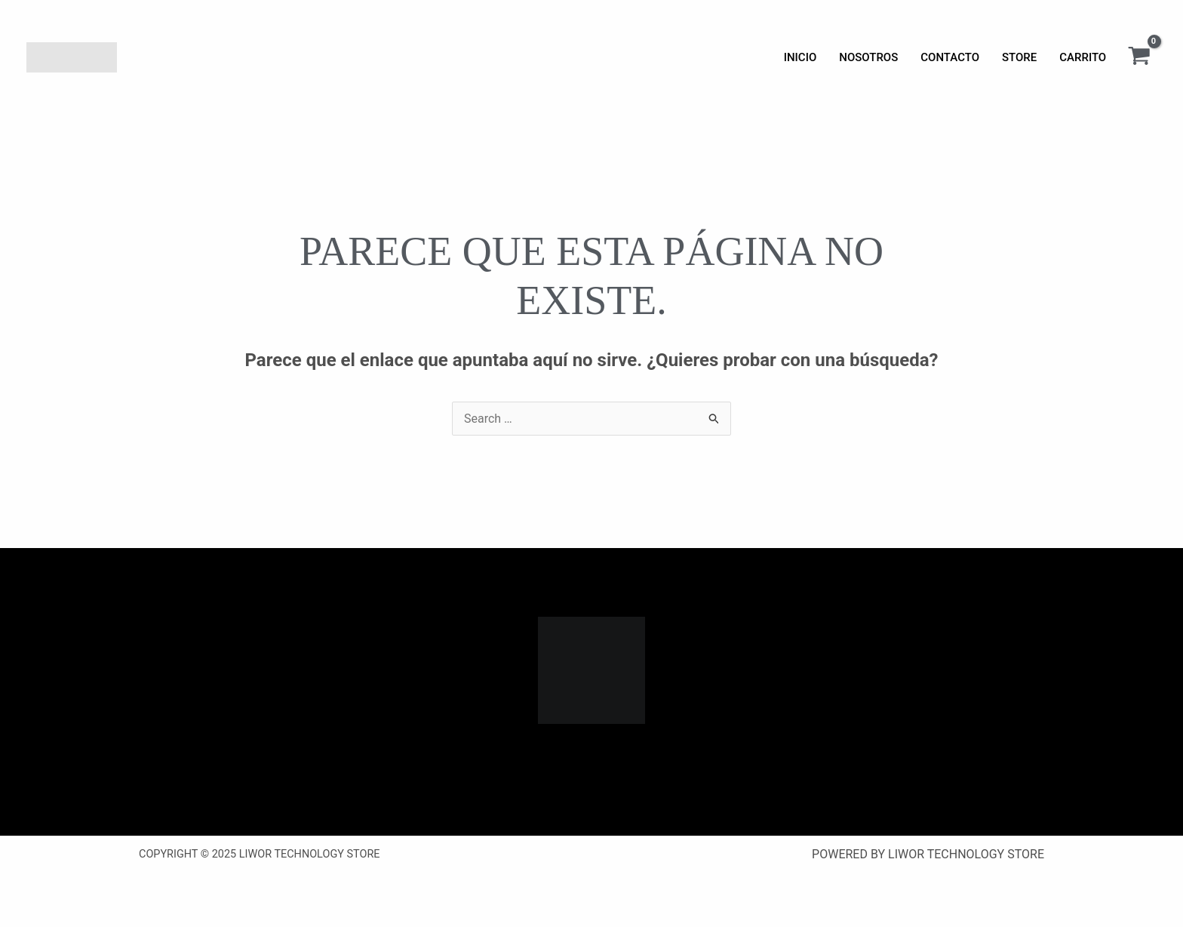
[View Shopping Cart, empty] (1139, 57)
